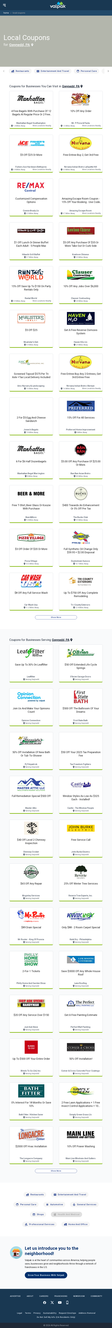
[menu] (4, 5)
